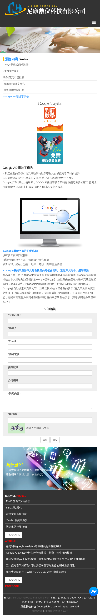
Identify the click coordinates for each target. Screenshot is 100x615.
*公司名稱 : (14, 315)
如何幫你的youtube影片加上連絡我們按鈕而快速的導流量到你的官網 (45, 559)
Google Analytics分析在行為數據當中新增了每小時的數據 (39, 552)
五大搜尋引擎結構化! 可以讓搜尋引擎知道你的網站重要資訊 (40, 565)
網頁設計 (37, 610)
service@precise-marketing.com (31, 597)
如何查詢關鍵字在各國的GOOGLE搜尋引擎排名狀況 (36, 571)
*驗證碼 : (13, 414)
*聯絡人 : (13, 328)
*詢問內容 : (14, 393)
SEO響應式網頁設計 (56, 610)
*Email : (12, 341)
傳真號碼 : (14, 367)
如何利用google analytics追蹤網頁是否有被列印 (33, 546)
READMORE (14, 535)
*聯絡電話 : (14, 354)
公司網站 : (14, 380)
